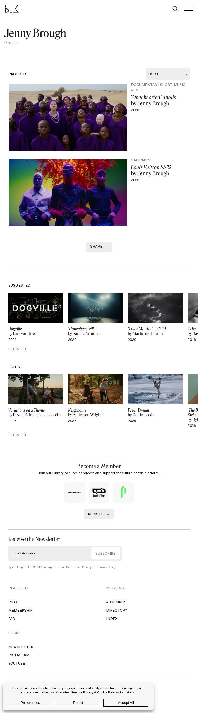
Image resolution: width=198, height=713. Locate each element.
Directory (116, 611)
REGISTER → (99, 514)
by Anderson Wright (95, 412)
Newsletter (20, 647)
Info (12, 602)
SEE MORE (17, 349)
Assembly (115, 602)
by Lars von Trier (35, 331)
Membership (20, 611)
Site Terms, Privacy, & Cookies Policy (91, 567)
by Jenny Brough (158, 100)
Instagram (18, 655)
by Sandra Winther (95, 331)
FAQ (11, 619)
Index (112, 619)
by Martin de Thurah (155, 331)
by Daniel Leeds (155, 412)
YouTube (16, 664)
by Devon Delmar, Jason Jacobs (35, 412)
